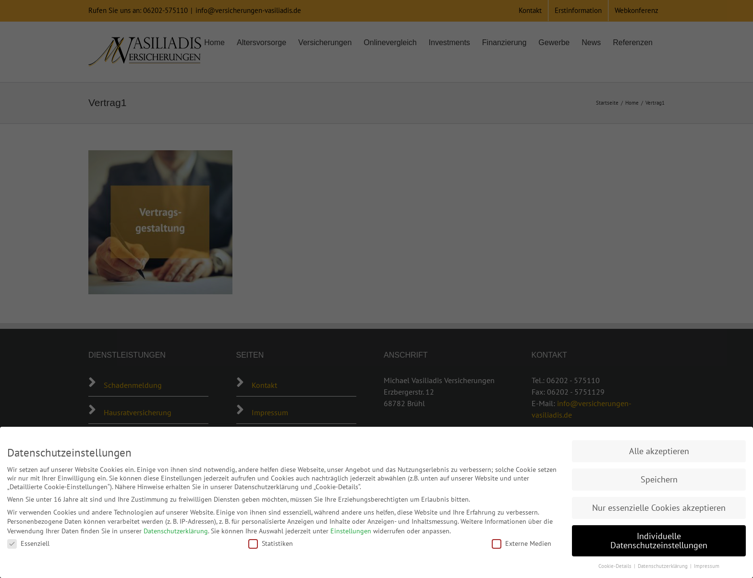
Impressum (706, 566)
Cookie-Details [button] (615, 566)
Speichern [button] (659, 479)
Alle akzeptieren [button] (659, 451)
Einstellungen (350, 531)
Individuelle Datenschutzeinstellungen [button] (658, 540)
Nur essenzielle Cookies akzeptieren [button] (659, 507)
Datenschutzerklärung (176, 531)
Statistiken (270, 543)
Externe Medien (521, 543)
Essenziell (28, 543)
